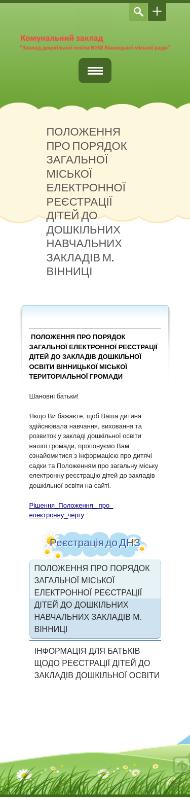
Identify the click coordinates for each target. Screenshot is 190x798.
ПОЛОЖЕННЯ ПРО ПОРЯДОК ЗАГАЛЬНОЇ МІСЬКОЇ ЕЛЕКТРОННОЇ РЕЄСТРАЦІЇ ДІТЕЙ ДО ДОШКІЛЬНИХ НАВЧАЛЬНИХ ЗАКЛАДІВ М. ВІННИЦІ (92, 599)
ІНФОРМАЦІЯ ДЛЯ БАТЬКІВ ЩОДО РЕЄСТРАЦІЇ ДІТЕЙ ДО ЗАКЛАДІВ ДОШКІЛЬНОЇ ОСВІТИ (97, 663)
